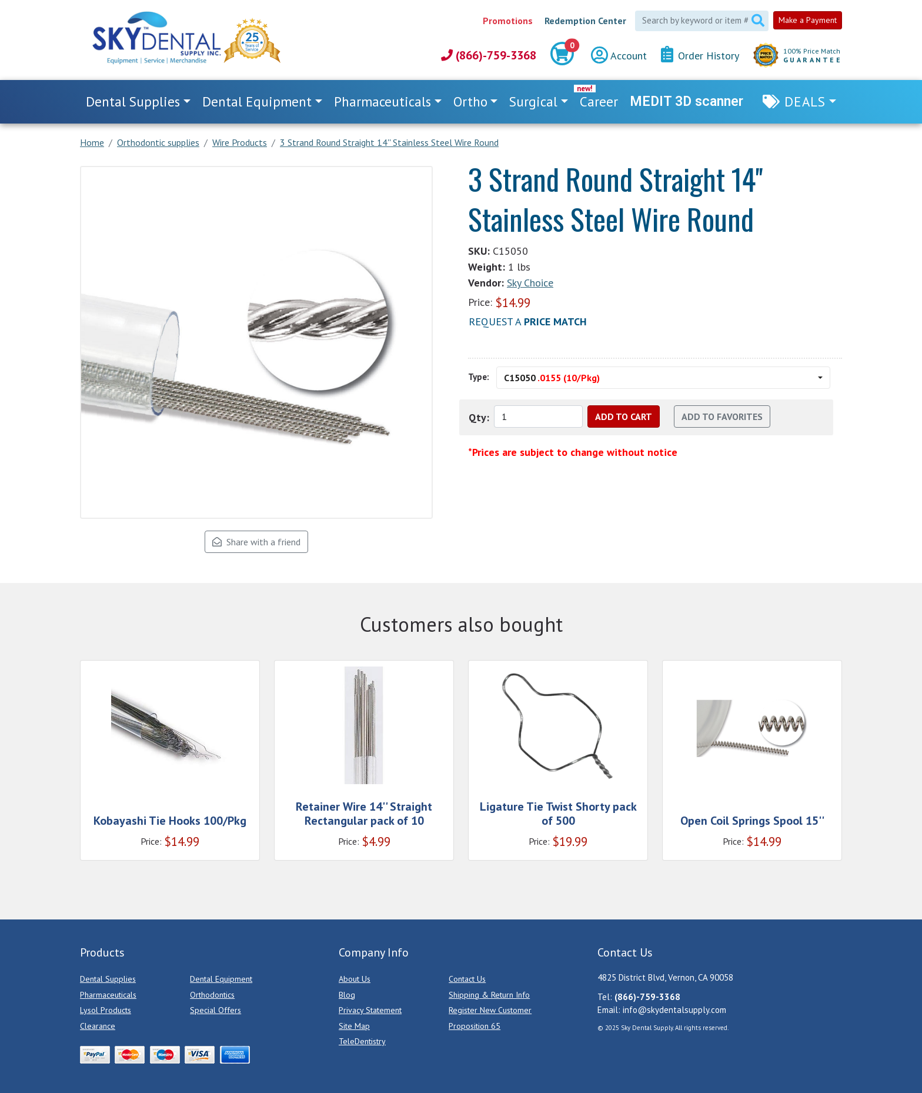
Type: (478, 376)
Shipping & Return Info (489, 994)
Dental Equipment (221, 979)
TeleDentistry (362, 1041)
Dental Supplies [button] (133, 101)
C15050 (552, 378)
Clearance (97, 1026)
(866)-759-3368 (488, 55)
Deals (805, 101)
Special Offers (215, 1010)
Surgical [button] (533, 101)
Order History (700, 55)
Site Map (354, 1026)
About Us (354, 979)
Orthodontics (212, 994)
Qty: (479, 417)
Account (619, 56)
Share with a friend (256, 542)
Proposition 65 (474, 1026)
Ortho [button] (470, 101)
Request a (528, 321)
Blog (347, 994)
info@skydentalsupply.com (674, 1009)
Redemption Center (585, 20)
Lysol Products (105, 1010)
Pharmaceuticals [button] (382, 101)
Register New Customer (490, 1010)
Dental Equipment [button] (257, 101)
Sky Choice (530, 282)
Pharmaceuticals (108, 994)
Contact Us (467, 979)
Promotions (508, 20)
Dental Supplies (108, 979)
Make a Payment (808, 20)
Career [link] (599, 101)
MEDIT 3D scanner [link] (686, 101)
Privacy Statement (370, 1010)
